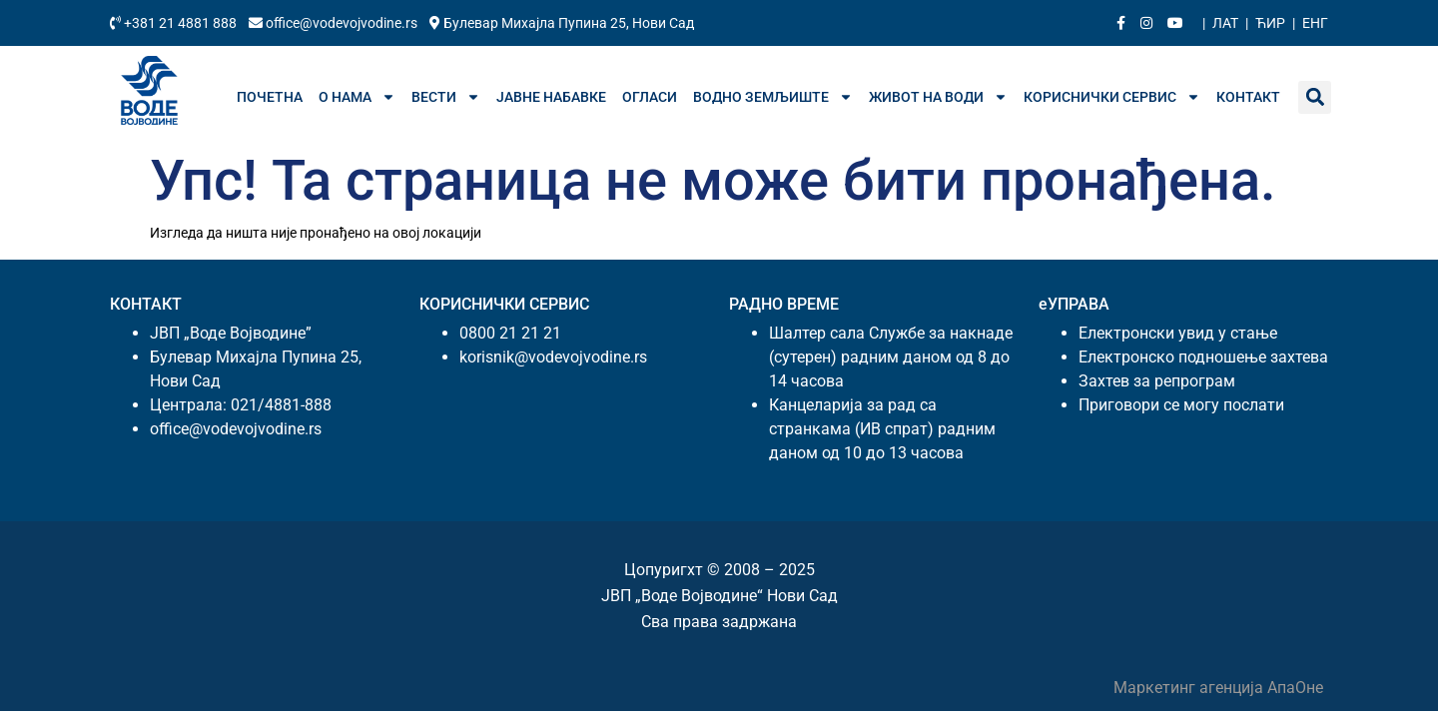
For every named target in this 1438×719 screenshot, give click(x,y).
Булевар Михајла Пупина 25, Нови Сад (561, 23)
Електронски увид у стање (1177, 333)
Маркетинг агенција (1190, 687)
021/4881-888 (281, 404)
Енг (1315, 23)
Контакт (1248, 97)
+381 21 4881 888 (175, 23)
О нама (357, 97)
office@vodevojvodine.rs (334, 23)
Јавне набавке (551, 97)
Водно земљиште (773, 97)
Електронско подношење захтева (1203, 357)
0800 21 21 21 (510, 333)
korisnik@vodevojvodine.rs (553, 357)
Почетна (270, 97)
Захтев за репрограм (1156, 380)
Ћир (1270, 23)
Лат (1225, 23)
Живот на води (938, 97)
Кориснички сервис (1112, 97)
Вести (445, 97)
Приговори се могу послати (1181, 404)
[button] (1314, 97)
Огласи (649, 97)
